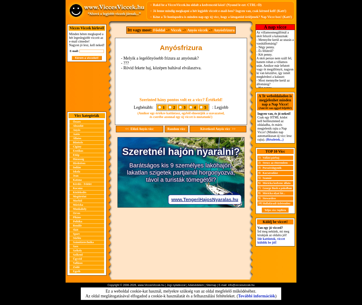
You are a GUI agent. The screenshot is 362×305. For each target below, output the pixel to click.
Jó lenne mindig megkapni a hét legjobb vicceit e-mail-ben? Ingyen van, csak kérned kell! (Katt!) (219, 11)
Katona (77, 179)
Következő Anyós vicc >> (218, 129)
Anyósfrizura (224, 30)
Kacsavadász (270, 173)
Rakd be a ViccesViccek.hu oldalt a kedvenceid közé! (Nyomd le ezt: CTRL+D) (207, 5)
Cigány (77, 146)
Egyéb (76, 271)
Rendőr (77, 225)
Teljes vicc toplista (275, 210)
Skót (75, 229)
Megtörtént (79, 196)
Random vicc (176, 129)
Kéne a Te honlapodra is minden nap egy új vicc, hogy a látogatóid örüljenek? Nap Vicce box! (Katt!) (222, 17)
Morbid (77, 200)
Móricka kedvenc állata (277, 183)
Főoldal (159, 30)
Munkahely (80, 209)
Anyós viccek (197, 30)
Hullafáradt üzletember (277, 203)
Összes (77, 121)
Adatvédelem (196, 285)
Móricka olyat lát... (274, 193)
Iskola (76, 171)
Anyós (76, 130)
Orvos (76, 213)
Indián (77, 167)
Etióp (76, 155)
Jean (75, 175)
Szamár (267, 178)
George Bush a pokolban (277, 188)
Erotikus (78, 150)
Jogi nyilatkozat (176, 285)
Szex (75, 246)
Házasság (78, 159)
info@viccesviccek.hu (241, 285)
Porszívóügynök (272, 167)
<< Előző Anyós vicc (139, 129)
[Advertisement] (87, 87)
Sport (76, 234)
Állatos (77, 138)
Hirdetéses (79, 163)
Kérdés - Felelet (82, 184)
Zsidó (76, 267)
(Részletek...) (275, 139)
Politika (77, 221)
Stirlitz (77, 238)
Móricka (78, 204)
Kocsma (77, 188)
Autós (76, 134)
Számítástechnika (83, 242)
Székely (77, 250)
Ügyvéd (77, 258)
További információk (256, 296)
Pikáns (77, 217)
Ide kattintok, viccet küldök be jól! (271, 240)
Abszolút (78, 125)
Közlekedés (79, 192)
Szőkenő (78, 254)
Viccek (176, 30)
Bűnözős (78, 142)
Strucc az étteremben (275, 162)
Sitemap (211, 285)
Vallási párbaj (271, 157)
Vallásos (78, 263)
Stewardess (269, 198)
